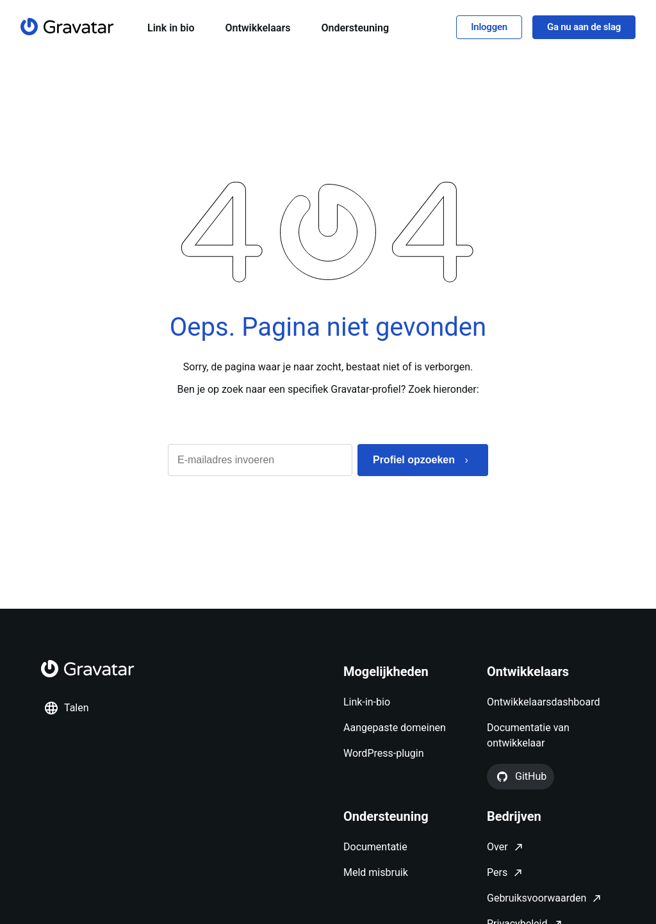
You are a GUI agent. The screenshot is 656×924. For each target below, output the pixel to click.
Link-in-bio (366, 703)
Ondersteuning (355, 28)
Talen (66, 708)
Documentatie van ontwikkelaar (528, 736)
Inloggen (489, 27)
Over (497, 847)
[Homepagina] (67, 27)
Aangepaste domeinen (394, 728)
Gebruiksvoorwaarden (536, 899)
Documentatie (375, 847)
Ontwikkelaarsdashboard (543, 703)
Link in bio (170, 28)
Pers (497, 873)
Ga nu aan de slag (584, 27)
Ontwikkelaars (257, 28)
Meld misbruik (375, 873)
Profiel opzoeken (414, 461)
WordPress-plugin (383, 754)
